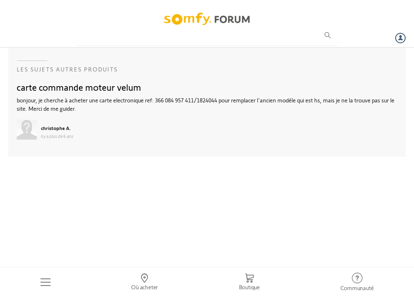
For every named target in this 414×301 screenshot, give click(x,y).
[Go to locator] (144, 282)
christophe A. (56, 128)
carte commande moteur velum (79, 87)
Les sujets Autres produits (67, 69)
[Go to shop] (249, 282)
